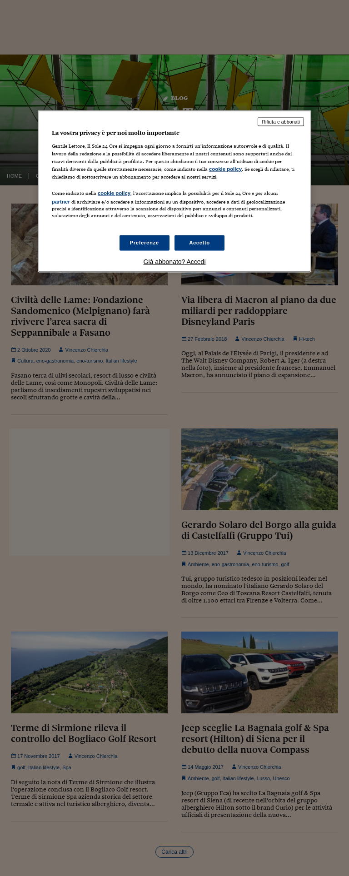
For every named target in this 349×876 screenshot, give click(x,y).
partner (61, 201)
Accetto (199, 242)
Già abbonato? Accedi (175, 261)
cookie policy (225, 169)
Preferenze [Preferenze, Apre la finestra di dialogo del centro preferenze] (144, 242)
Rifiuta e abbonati (281, 121)
